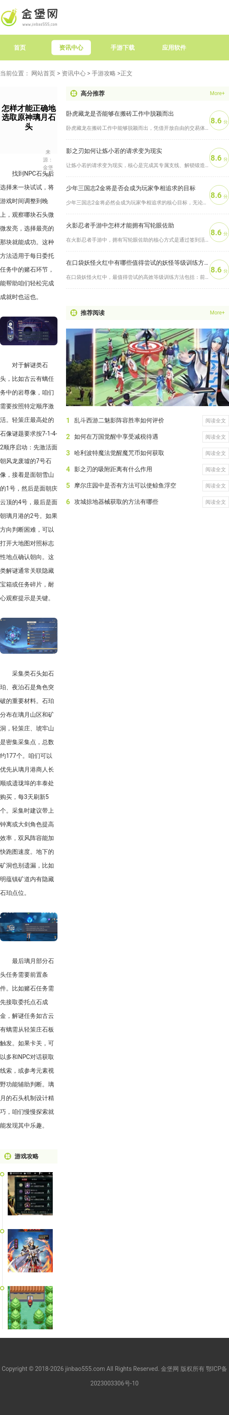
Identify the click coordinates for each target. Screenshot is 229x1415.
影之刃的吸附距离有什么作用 (113, 469)
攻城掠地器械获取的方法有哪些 (116, 501)
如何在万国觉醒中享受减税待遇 (116, 436)
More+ (217, 93)
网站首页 (43, 73)
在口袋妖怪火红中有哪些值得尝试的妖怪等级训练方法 (137, 262)
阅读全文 (215, 421)
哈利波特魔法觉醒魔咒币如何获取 (119, 452)
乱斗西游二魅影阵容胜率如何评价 (119, 420)
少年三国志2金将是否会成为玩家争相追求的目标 (131, 188)
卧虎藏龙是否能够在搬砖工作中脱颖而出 (120, 113)
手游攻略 (104, 73)
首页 (20, 47)
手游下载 (123, 47)
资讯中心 (71, 47)
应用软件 (174, 47)
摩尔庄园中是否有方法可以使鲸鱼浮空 (125, 485)
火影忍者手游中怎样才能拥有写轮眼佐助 (120, 225)
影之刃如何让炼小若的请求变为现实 (114, 150)
